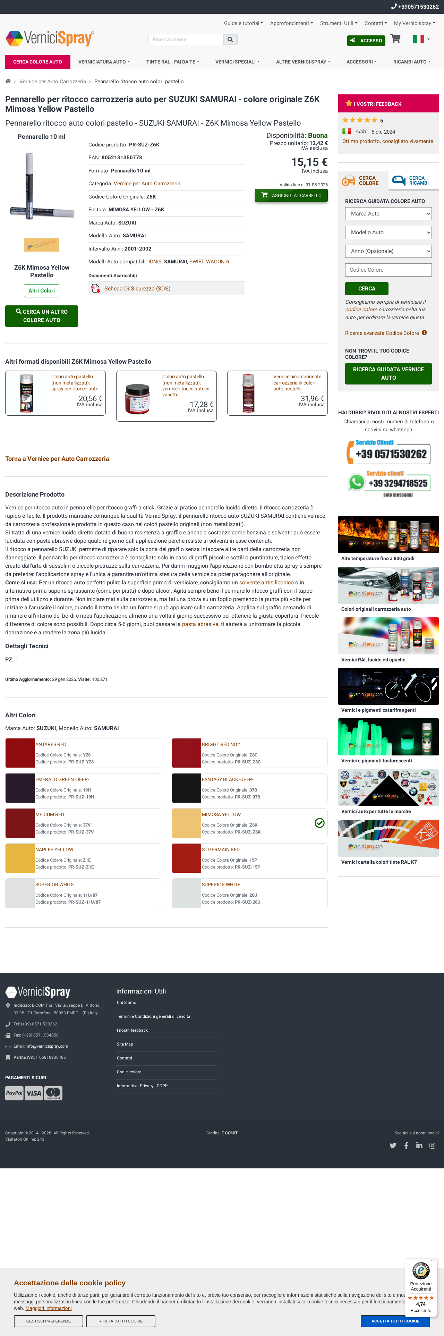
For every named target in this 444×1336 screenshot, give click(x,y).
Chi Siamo (126, 1170)
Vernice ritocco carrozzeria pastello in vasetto (73, 523)
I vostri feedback (373, 104)
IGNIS (155, 262)
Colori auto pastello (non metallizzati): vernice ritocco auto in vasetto (186, 386)
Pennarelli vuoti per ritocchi (295, 561)
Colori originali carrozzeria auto (376, 609)
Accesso (366, 40)
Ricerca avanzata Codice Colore (386, 333)
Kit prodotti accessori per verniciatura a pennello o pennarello (182, 525)
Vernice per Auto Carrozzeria (52, 81)
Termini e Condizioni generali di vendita (153, 1184)
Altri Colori (41, 290)
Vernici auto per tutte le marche (376, 811)
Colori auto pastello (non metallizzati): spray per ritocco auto (75, 383)
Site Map (125, 1211)
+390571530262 (415, 6)
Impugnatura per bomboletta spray (174, 604)
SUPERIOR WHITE (54, 1052)
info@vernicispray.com (47, 1213)
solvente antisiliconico (266, 750)
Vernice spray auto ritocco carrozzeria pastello (183, 482)
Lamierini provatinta (66, 479)
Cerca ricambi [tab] (419, 180)
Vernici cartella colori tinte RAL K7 (379, 862)
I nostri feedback (132, 1197)
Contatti (374, 23)
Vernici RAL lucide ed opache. (374, 659)
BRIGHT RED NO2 (221, 912)
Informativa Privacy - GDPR (142, 1253)
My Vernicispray (412, 23)
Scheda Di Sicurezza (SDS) (137, 288)
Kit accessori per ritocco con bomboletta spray (292, 523)
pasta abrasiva (200, 791)
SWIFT (196, 262)
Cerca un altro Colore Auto (42, 315)
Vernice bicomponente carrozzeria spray (290, 482)
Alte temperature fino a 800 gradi (378, 558)
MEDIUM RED (49, 982)
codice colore (361, 309)
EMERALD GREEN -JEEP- (62, 947)
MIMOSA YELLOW (221, 982)
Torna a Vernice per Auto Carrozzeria (57, 458)
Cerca (367, 288)
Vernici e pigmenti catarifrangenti (378, 710)
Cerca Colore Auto (37, 62)
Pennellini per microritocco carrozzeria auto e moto (183, 563)
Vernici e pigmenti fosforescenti (376, 760)
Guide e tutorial (241, 23)
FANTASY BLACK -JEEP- (228, 947)
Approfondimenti (289, 23)
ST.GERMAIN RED (221, 1017)
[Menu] (433, 1262)
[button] (421, 40)
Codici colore (129, 1239)
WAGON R (217, 262)
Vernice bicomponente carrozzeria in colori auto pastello (297, 383)
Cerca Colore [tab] (368, 180)
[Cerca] (186, 39)
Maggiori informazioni (48, 1308)
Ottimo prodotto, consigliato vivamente (387, 141)
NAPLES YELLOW (54, 1017)
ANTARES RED (50, 912)
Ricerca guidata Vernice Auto (388, 373)
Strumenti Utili (336, 23)
